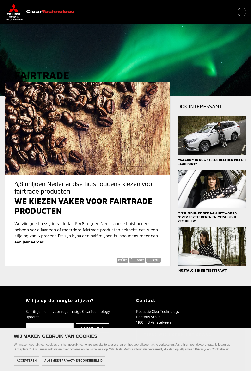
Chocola (153, 260)
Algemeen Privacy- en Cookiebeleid (73, 361)
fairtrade (137, 260)
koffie (122, 260)
